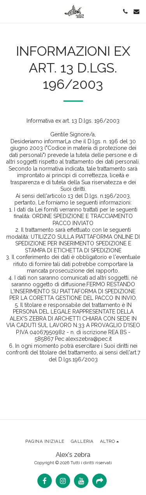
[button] (8, 11)
